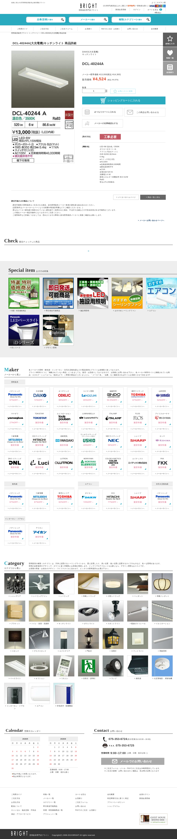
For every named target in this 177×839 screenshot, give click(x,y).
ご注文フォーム (66, 29)
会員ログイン (144, 794)
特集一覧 (46, 794)
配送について (16, 806)
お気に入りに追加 (122, 91)
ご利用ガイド (22, 29)
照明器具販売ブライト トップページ (25, 33)
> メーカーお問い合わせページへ (151, 220)
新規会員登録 (120, 10)
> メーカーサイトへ (14, 406)
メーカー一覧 (48, 798)
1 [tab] (88, 251)
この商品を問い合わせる (147, 112)
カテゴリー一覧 (49, 802)
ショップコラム (113, 806)
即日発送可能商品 (50, 806)
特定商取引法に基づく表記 (118, 798)
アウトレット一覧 (50, 814)
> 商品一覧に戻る (153, 197)
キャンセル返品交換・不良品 (23, 810)
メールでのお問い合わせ (136, 761)
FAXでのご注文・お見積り (110, 29)
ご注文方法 (44, 29)
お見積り (88, 29)
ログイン (136, 10)
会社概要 (154, 29)
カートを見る (153, 10)
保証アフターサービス (21, 814)
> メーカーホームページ (126, 197)
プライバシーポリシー (116, 802)
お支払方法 (15, 802)
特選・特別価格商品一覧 (53, 810)
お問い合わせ (132, 29)
